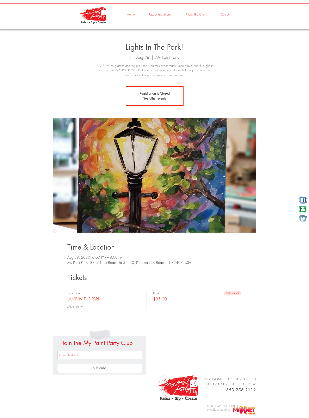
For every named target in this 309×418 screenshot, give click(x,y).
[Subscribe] (99, 368)
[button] (192, 14)
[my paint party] (302, 200)
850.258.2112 (241, 390)
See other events (154, 98)
